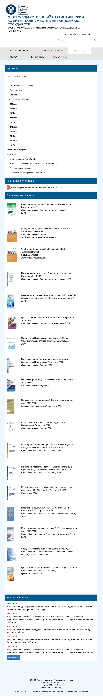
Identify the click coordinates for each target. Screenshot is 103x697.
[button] (20, 50)
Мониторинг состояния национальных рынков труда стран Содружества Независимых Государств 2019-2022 (48, 448)
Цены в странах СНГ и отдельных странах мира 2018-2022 (49, 571)
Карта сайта (71, 34)
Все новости (13, 657)
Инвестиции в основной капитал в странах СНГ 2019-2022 (48, 298)
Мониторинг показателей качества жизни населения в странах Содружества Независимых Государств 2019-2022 (49, 470)
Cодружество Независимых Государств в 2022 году (47, 552)
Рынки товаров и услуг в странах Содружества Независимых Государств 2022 (43, 425)
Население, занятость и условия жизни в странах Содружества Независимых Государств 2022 (44, 362)
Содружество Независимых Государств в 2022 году (45, 341)
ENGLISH (82, 34)
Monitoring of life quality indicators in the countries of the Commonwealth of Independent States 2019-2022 (46, 490)
